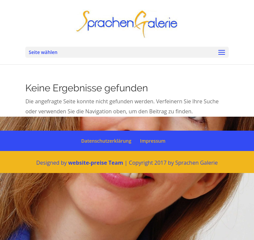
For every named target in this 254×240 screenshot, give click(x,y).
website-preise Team (95, 162)
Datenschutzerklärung (106, 141)
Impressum (152, 141)
